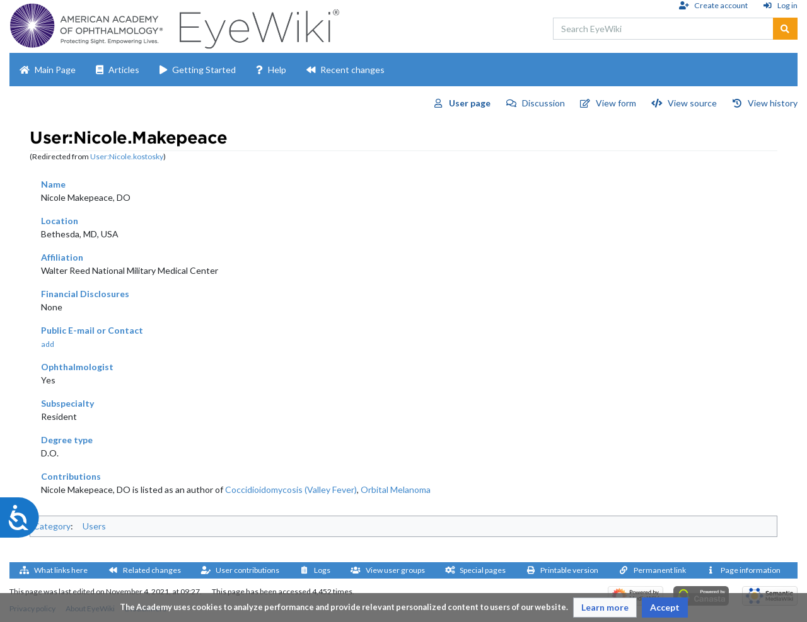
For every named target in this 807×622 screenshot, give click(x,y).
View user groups (395, 570)
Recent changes (352, 69)
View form (616, 103)
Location (59, 220)
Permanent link (660, 570)
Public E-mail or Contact (92, 330)
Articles (123, 69)
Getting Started (204, 69)
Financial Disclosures (85, 293)
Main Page (55, 69)
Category (52, 526)
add (47, 344)
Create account (721, 5)
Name (53, 184)
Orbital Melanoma (396, 489)
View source (692, 103)
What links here (61, 570)
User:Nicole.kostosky (126, 156)
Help (277, 69)
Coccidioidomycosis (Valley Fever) (291, 489)
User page (470, 103)
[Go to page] (785, 29)
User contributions (247, 570)
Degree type (67, 439)
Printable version (569, 570)
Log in (787, 5)
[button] (605, 607)
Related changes (152, 570)
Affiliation (62, 257)
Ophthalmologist (77, 366)
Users (94, 526)
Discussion (543, 103)
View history (773, 103)
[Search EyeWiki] (663, 29)
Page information (751, 570)
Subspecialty (67, 403)
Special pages (483, 570)
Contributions (71, 476)
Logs (322, 570)
